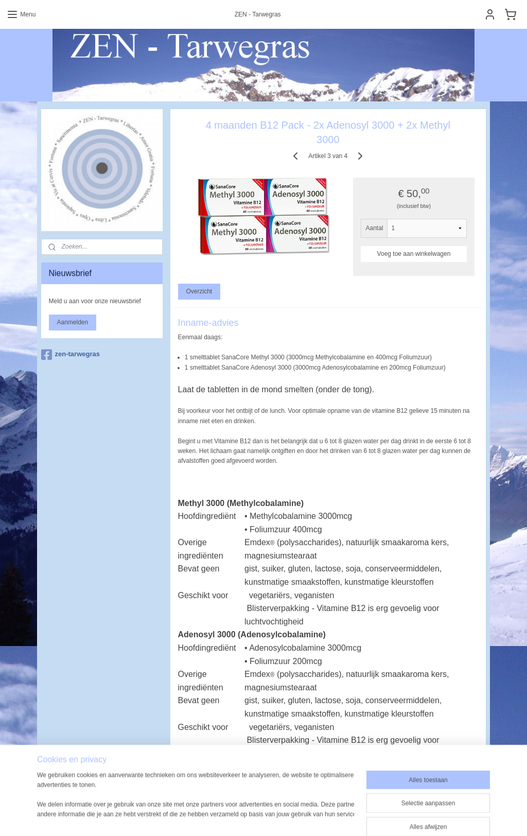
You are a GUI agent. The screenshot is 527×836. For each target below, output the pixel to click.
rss (254, 805)
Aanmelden (73, 322)
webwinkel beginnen (287, 805)
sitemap (236, 805)
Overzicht (199, 291)
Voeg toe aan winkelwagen (414, 253)
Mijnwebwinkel (367, 805)
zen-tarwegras (70, 355)
